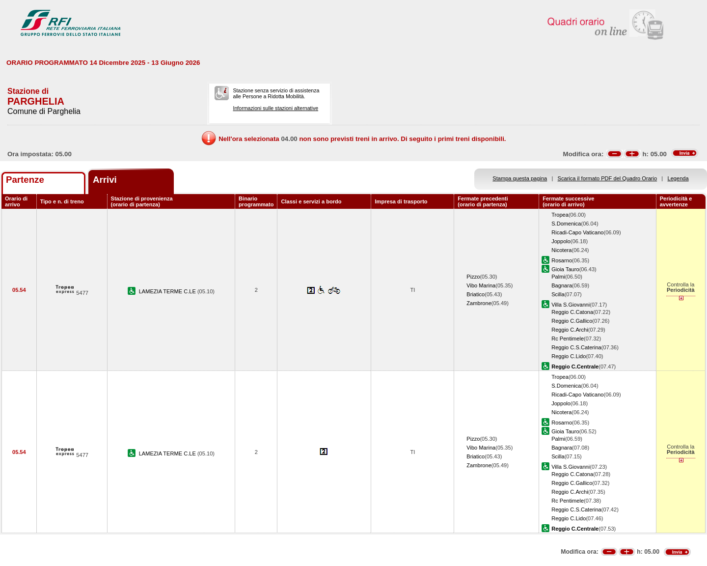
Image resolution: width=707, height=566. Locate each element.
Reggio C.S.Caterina (576, 347)
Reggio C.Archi (569, 330)
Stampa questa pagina (519, 178)
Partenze (25, 179)
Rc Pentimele (567, 338)
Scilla (557, 294)
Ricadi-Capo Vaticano (577, 232)
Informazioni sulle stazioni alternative (275, 108)
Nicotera (561, 250)
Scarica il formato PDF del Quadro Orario (607, 178)
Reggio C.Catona (572, 312)
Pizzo (473, 277)
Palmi (558, 277)
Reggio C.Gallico (571, 321)
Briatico (475, 294)
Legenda (678, 178)
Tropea (560, 215)
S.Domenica (566, 223)
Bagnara (561, 285)
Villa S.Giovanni (570, 305)
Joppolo (561, 241)
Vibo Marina (480, 285)
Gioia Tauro (565, 269)
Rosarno (561, 260)
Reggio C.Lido (568, 356)
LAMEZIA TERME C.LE (168, 291)
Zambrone (478, 303)
